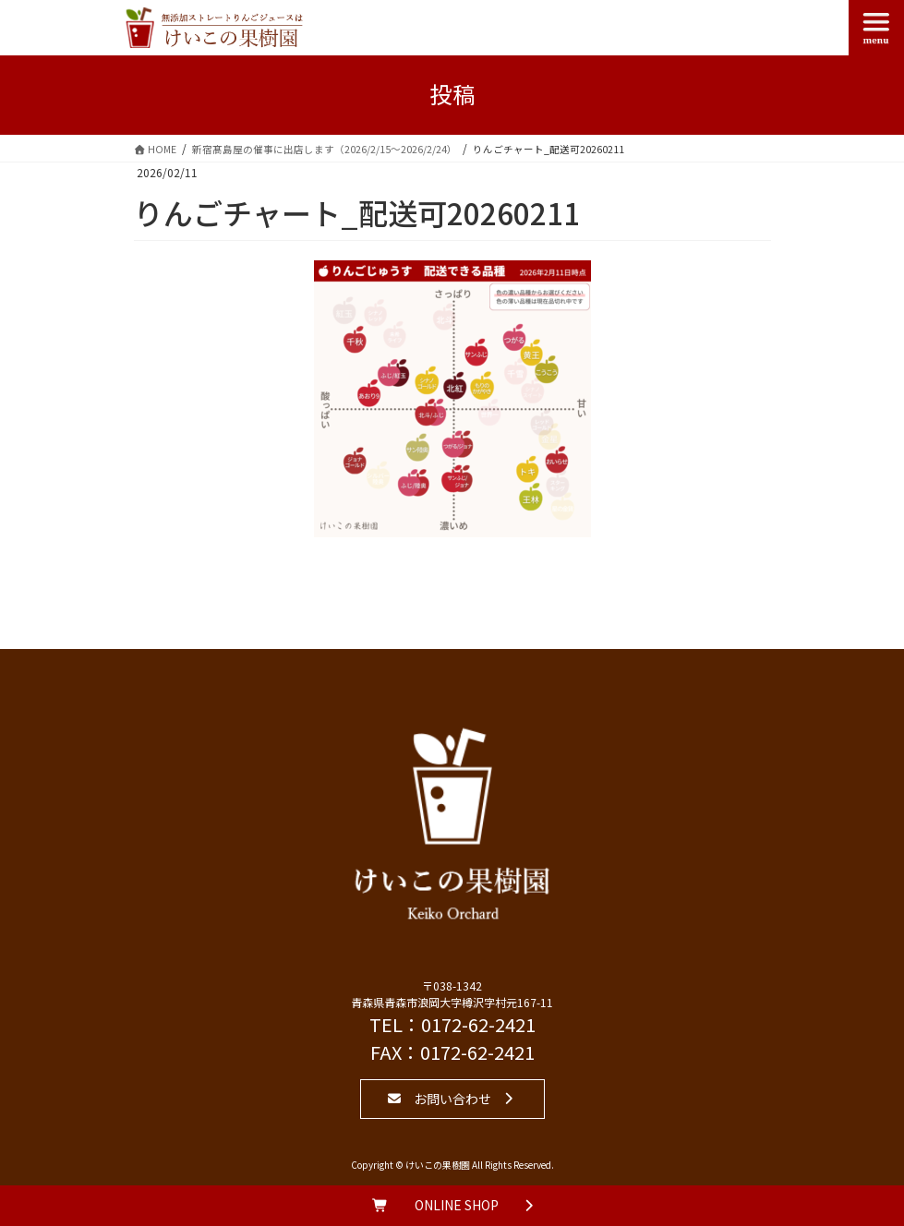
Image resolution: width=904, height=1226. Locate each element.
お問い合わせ (452, 1098)
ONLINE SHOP (457, 1205)
